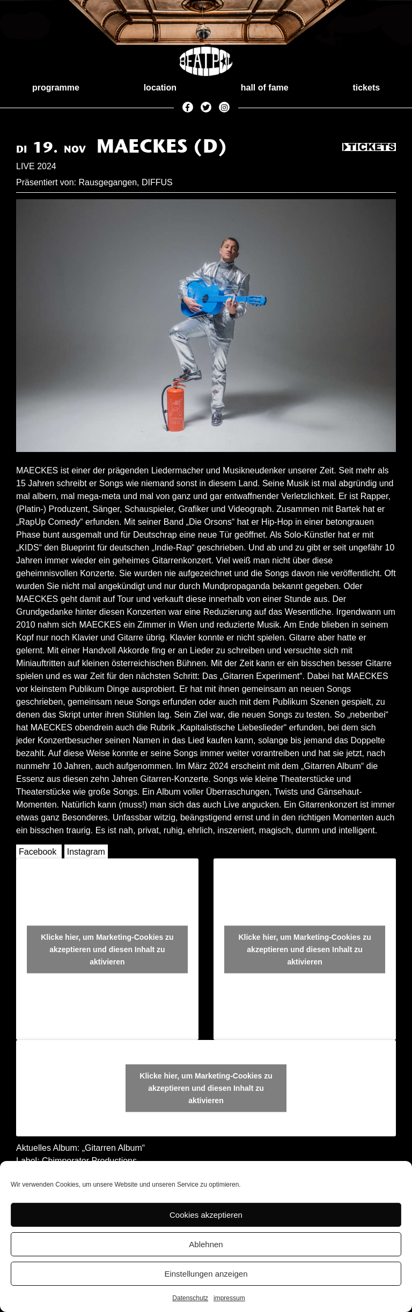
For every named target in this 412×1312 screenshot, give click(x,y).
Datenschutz (190, 1298)
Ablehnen (206, 1244)
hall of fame (265, 87)
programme (55, 87)
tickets (366, 87)
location (160, 87)
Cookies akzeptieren (206, 1214)
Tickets (369, 148)
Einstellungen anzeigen (205, 1273)
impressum (229, 1298)
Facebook (37, 851)
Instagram (86, 851)
